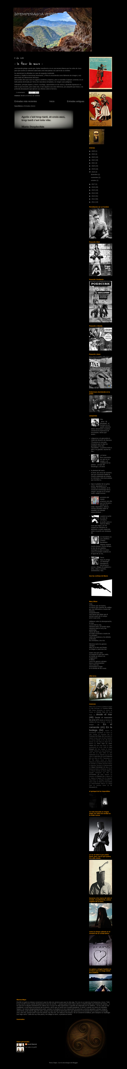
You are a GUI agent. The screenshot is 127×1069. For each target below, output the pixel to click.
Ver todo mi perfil (31, 1047)
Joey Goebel (101, 749)
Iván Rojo (99, 741)
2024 (93, 154)
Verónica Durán (101, 785)
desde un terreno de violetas (30, 95)
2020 (93, 166)
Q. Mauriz (107, 776)
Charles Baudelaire (97, 710)
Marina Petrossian (102, 761)
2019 (93, 169)
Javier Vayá (101, 743)
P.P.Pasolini (92, 774)
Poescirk (99, 776)
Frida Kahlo (107, 736)
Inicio (51, 101)
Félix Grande (93, 734)
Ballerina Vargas (107, 706)
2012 (93, 199)
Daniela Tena (101, 712)
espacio (107, 730)
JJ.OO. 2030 (102, 747)
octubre (94, 180)
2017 (93, 184)
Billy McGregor (95, 708)
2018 (93, 172)
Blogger (75, 1063)
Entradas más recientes (25, 101)
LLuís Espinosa (107, 756)
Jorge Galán (102, 752)
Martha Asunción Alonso (105, 763)
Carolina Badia (107, 708)
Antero (99, 706)
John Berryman (106, 751)
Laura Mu (97, 756)
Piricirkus (91, 776)
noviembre (95, 177)
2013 (93, 196)
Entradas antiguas (75, 101)
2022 (93, 160)
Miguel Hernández (97, 767)
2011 (93, 202)
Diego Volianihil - (101, 722)
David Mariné (32, 1044)
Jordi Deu (92, 752)
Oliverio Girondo (95, 771)
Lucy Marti (94, 758)
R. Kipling (92, 778)
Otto (101, 419)
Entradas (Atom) (29, 106)
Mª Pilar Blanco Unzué (96, 760)
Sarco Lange (92, 781)
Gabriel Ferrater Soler (95, 738)
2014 (93, 193)
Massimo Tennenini (96, 765)
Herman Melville (95, 740)
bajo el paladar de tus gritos (100, 484)
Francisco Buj (105, 734)
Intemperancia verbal (36, 14)
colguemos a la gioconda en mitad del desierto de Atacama (101, 439)
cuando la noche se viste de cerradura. (105, 518)
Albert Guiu (92, 706)
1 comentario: (21, 92)
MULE (110, 769)
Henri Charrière (108, 738)
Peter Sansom (105, 774)
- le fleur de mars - (28, 64)
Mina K (108, 767)
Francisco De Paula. (95, 736)
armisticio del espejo (104, 498)
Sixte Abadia (108, 781)
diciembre (94, 174)
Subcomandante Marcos (98, 783)
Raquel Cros (101, 778)
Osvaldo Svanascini (95, 772)
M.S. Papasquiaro (105, 758)
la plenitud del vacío (98, 470)
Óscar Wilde (106, 771)
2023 (93, 157)
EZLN (108, 732)
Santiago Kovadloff (104, 780)
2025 (93, 151)
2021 (93, 163)
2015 (93, 190)
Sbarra (101, 781)
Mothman (103, 769)
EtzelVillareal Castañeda (96, 732)
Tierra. (102, 557)
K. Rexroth (101, 754)
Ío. (104, 740)
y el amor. (103, 455)
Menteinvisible (108, 765)
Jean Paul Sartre (101, 745)
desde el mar (104, 714)
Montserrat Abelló (94, 769)
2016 (93, 187)
